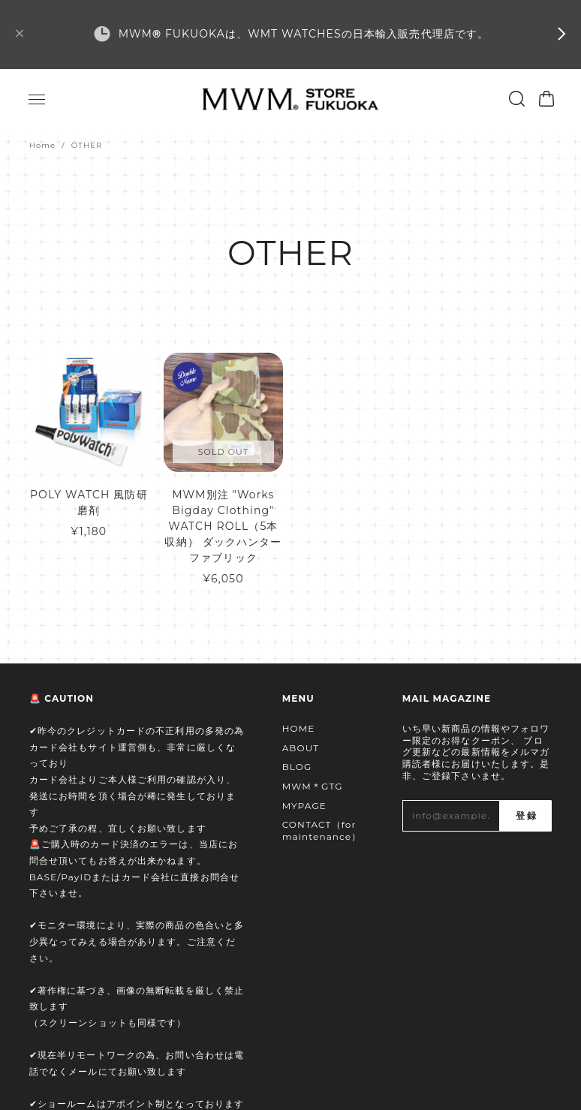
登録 (525, 816)
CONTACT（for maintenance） (322, 830)
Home (42, 145)
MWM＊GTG (312, 786)
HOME (298, 728)
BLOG (297, 766)
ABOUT (301, 748)
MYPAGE (304, 805)
